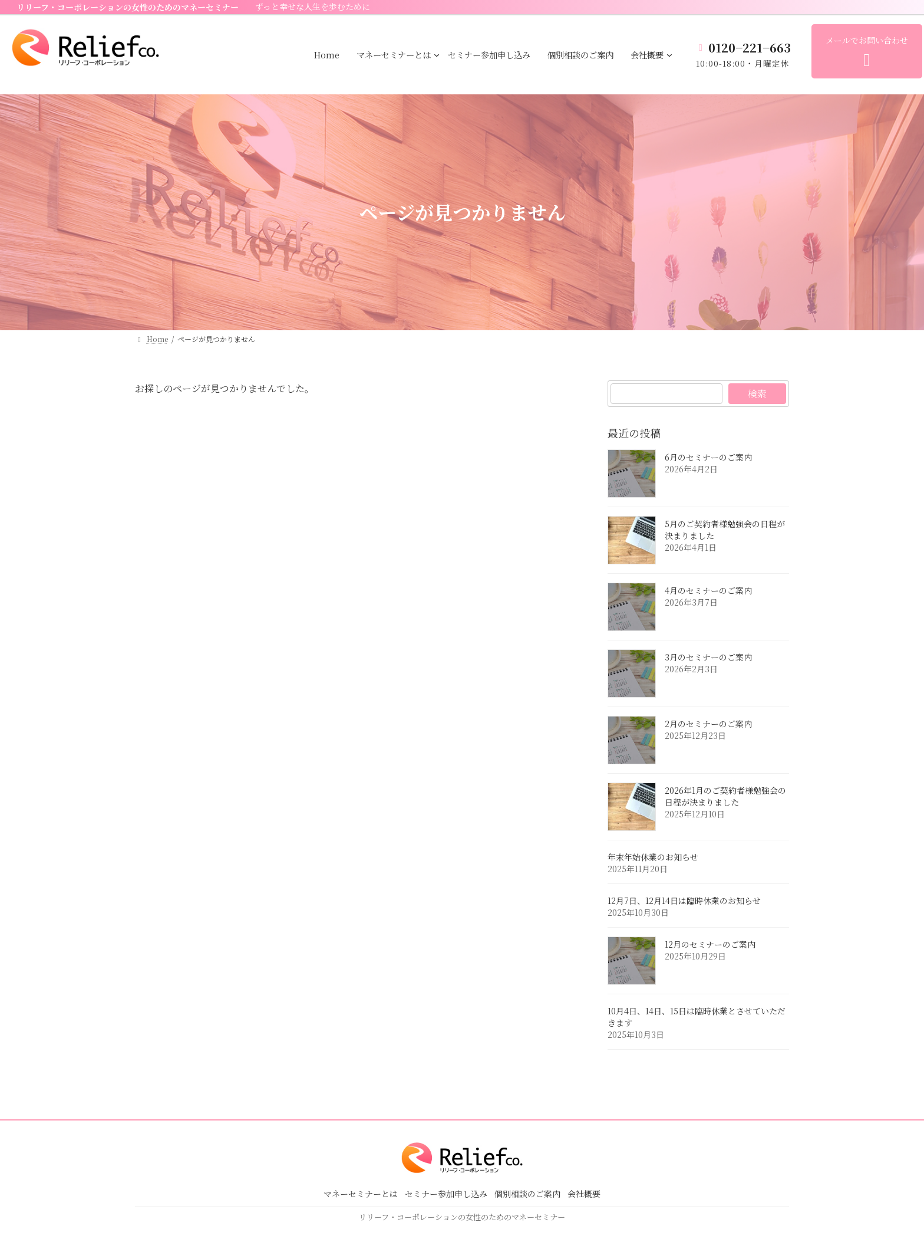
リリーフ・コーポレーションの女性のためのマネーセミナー (127, 7)
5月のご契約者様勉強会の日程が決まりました (725, 529)
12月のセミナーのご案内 (710, 944)
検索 (757, 393)
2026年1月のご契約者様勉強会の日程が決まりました (725, 796)
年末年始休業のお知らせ (653, 857)
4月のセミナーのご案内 (708, 590)
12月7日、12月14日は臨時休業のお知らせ (684, 900)
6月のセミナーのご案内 (708, 457)
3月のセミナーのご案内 (708, 657)
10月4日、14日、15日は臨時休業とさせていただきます (697, 1016)
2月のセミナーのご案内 (708, 723)
